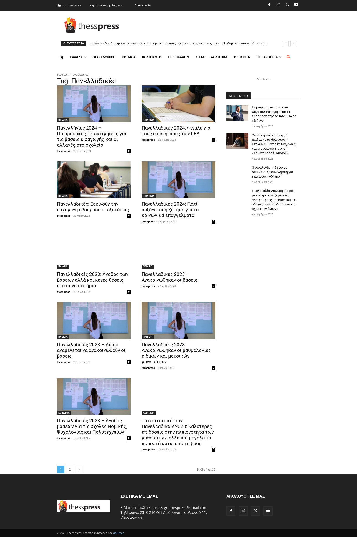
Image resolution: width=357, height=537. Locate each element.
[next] (293, 43)
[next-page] (79, 469)
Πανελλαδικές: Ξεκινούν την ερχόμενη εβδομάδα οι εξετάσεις (93, 206)
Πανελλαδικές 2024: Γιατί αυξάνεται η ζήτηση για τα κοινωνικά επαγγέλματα (170, 209)
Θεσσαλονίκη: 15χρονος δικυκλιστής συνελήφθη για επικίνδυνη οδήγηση (272, 172)
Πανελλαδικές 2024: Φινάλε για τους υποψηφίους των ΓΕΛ (176, 130)
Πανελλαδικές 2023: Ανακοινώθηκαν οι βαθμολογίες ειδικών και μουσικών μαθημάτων (176, 353)
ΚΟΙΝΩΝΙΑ (148, 120)
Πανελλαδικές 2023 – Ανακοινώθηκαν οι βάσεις (169, 277)
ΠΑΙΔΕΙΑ (63, 120)
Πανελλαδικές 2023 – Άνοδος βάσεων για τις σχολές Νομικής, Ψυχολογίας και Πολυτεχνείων (92, 426)
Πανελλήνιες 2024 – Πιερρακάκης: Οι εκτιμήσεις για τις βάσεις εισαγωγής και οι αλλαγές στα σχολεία (91, 136)
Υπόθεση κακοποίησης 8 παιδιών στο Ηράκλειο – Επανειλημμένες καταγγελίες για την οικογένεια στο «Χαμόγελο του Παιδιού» (274, 144)
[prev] (286, 43)
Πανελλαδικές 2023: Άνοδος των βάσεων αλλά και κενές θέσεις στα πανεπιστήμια (92, 280)
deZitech (118, 533)
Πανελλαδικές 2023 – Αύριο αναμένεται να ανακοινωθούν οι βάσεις (91, 350)
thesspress (63, 151)
